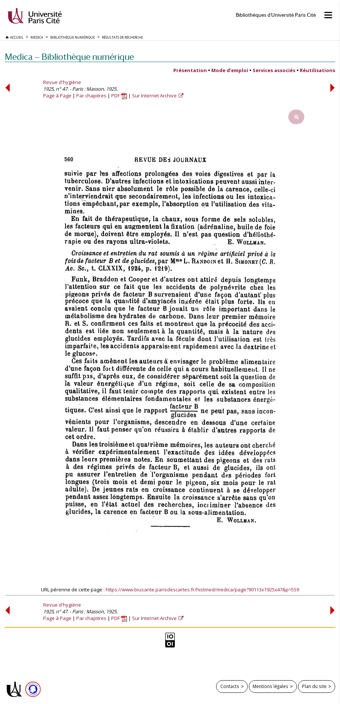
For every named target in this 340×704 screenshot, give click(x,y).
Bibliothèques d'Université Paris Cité (276, 15)
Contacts (229, 686)
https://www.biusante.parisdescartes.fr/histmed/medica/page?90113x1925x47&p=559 (202, 589)
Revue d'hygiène (62, 82)
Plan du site (314, 686)
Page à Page (57, 95)
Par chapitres (91, 95)
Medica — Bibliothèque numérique (69, 57)
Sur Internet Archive (155, 95)
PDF (119, 95)
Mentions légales (270, 686)
